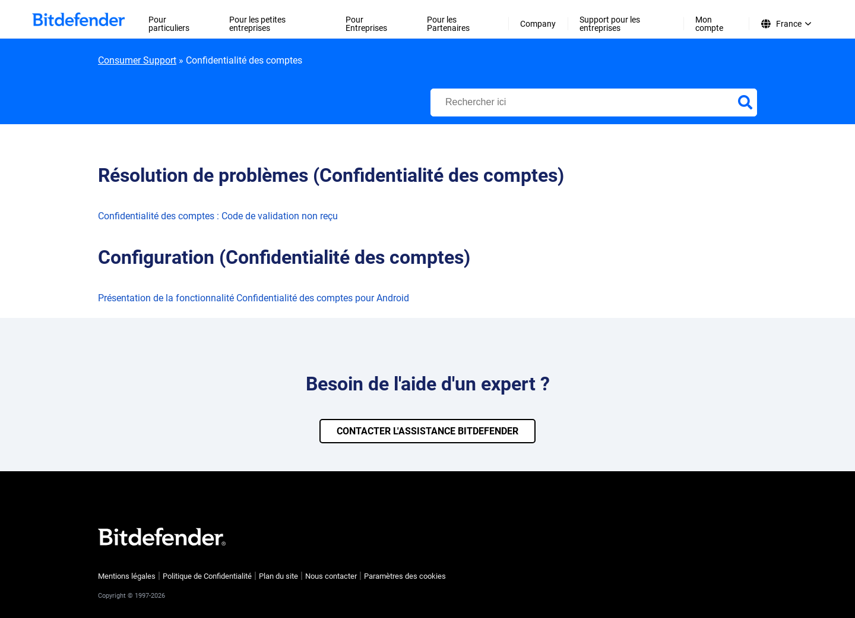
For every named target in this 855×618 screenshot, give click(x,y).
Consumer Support (137, 60)
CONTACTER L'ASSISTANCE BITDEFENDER (427, 431)
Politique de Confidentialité (207, 576)
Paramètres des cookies (405, 576)
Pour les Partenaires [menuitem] (448, 24)
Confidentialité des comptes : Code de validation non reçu (218, 216)
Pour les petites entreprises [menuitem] (257, 24)
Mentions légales (127, 576)
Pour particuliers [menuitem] (168, 24)
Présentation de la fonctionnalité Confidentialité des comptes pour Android (253, 298)
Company (538, 24)
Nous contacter (331, 576)
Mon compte (709, 24)
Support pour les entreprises (610, 24)
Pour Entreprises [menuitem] (366, 24)
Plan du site (278, 576)
